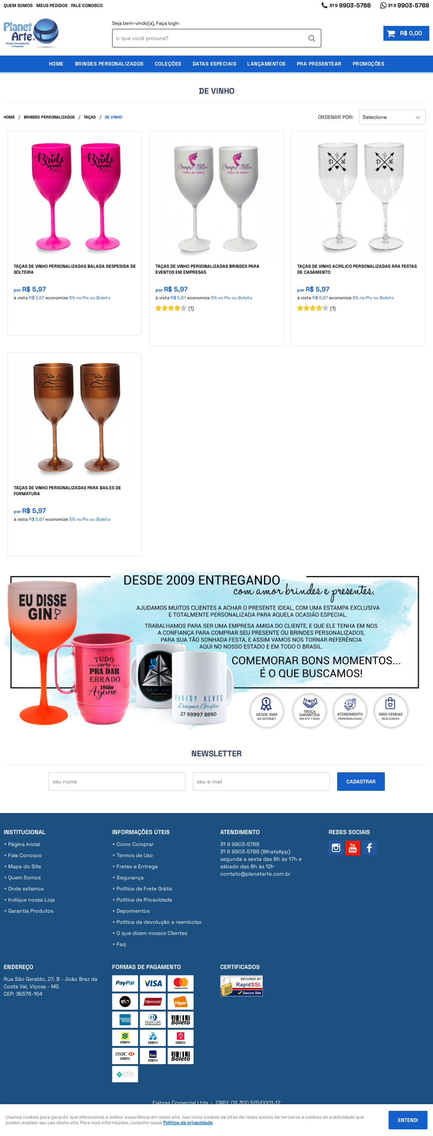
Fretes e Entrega (137, 866)
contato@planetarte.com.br (255, 873)
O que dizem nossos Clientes (152, 933)
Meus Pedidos (51, 6)
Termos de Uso (135, 855)
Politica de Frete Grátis (144, 888)
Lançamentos (266, 63)
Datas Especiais (214, 63)
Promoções (369, 63)
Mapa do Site (24, 866)
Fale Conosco (87, 6)
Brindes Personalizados (109, 63)
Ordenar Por (335, 117)
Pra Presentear (319, 63)
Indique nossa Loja (31, 899)
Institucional (25, 832)
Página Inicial (24, 844)
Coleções (168, 63)
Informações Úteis (141, 832)
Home (56, 63)
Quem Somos (18, 6)
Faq (121, 944)
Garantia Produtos (30, 910)
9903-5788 (350, 5)
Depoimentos (133, 910)
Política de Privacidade (144, 899)
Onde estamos (26, 888)
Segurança (130, 877)
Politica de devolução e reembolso (159, 922)
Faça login (167, 23)
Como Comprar (135, 844)
